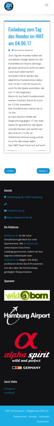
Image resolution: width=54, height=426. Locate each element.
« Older (10, 170)
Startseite (44, 416)
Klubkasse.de (11, 235)
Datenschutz (20, 416)
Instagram (9, 388)
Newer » (43, 170)
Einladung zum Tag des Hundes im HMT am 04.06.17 (26, 36)
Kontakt (33, 416)
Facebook (9, 392)
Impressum (43, 421)
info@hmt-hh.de (16, 210)
